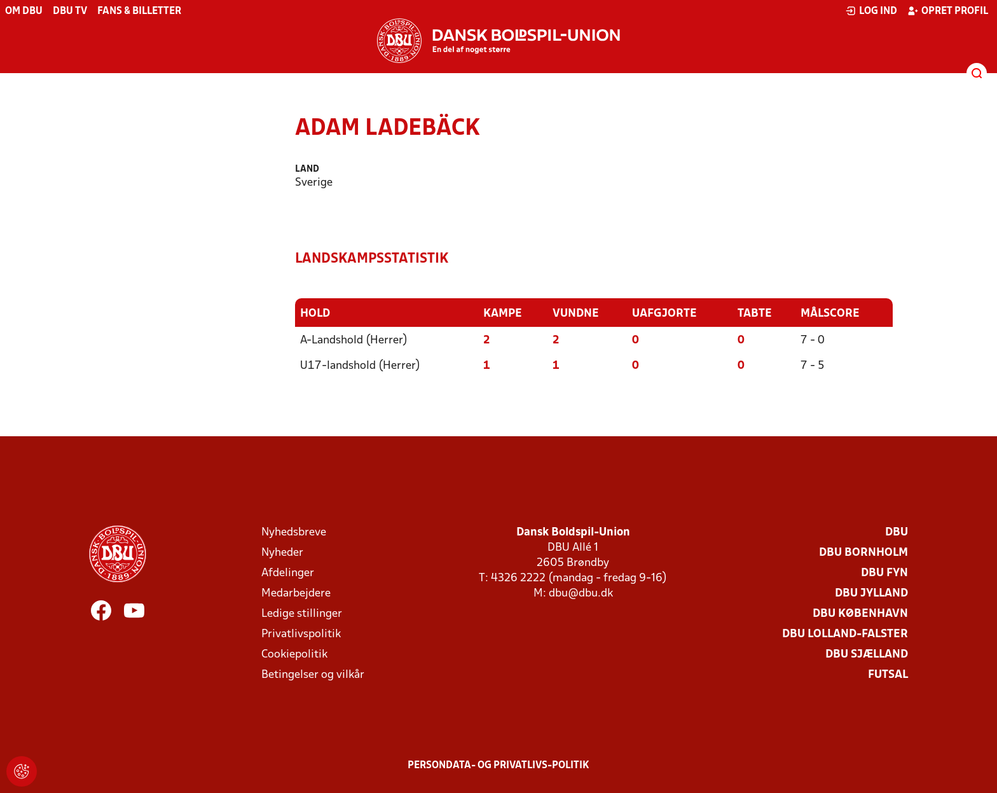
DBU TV (70, 11)
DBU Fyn (884, 573)
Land (307, 169)
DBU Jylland (871, 593)
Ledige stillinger (301, 614)
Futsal (888, 675)
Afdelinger (287, 573)
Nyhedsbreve (293, 532)
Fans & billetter (139, 11)
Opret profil (947, 11)
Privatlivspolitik (301, 634)
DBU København (860, 614)
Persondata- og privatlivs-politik (498, 765)
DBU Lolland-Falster (845, 634)
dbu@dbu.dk (581, 593)
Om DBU (24, 11)
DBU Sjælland (866, 654)
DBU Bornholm (863, 553)
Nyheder (282, 553)
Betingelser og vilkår (312, 675)
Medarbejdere (296, 593)
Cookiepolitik (294, 654)
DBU (896, 532)
